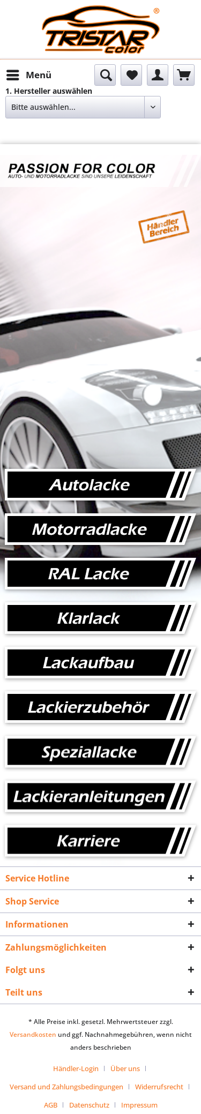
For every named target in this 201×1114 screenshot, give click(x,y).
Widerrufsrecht (159, 1086)
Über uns (125, 1068)
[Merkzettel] (131, 75)
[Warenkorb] (184, 75)
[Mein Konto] (157, 75)
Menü (28, 73)
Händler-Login (76, 1068)
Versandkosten (33, 1034)
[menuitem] (28, 75)
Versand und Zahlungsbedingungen (66, 1086)
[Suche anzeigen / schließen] (105, 75)
